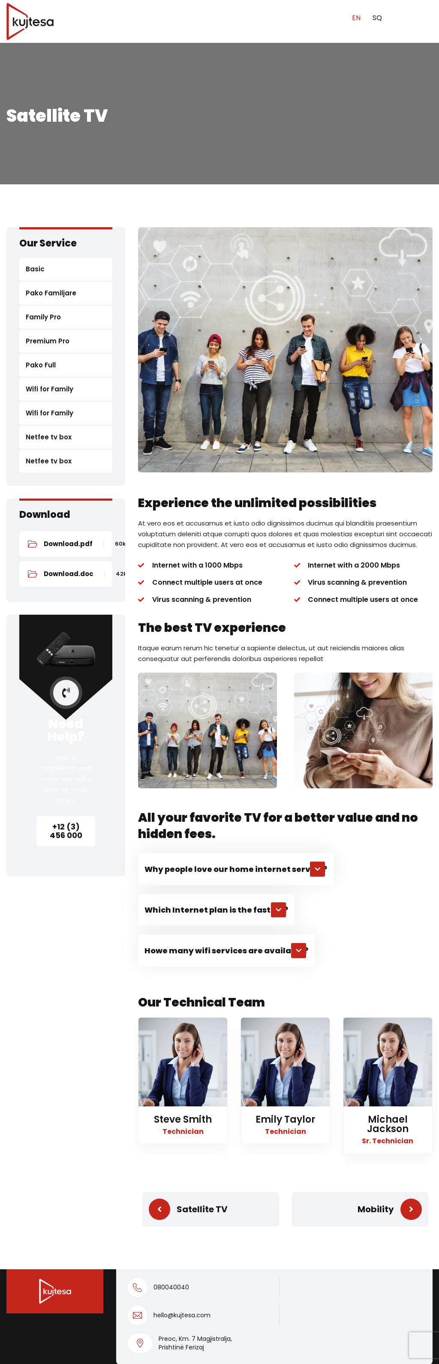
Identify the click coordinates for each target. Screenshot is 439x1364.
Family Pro (43, 316)
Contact (240, 1268)
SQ (377, 18)
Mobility (376, 964)
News (125, 1219)
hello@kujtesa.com (181, 1070)
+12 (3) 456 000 (66, 831)
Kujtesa (361, 1347)
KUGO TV (241, 1251)
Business (131, 1186)
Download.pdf (68, 543)
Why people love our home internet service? (235, 623)
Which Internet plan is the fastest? (216, 664)
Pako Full (41, 365)
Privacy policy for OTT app (104, 1347)
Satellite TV (202, 964)
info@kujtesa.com (369, 1154)
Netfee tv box (49, 437)
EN (357, 18)
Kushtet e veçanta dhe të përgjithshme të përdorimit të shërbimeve (272, 1294)
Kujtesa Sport (139, 1203)
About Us (131, 1268)
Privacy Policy (27, 1347)
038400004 (357, 1171)
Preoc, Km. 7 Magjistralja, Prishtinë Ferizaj (195, 1097)
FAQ (123, 1251)
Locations (133, 1235)
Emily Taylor (286, 873)
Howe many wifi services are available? (226, 705)
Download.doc (68, 573)
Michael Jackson (388, 878)
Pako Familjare (51, 292)
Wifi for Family (49, 389)
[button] (236, 623)
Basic (35, 268)
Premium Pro (47, 341)
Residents (133, 1170)
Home (126, 1154)
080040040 (171, 1042)
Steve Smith (183, 873)
